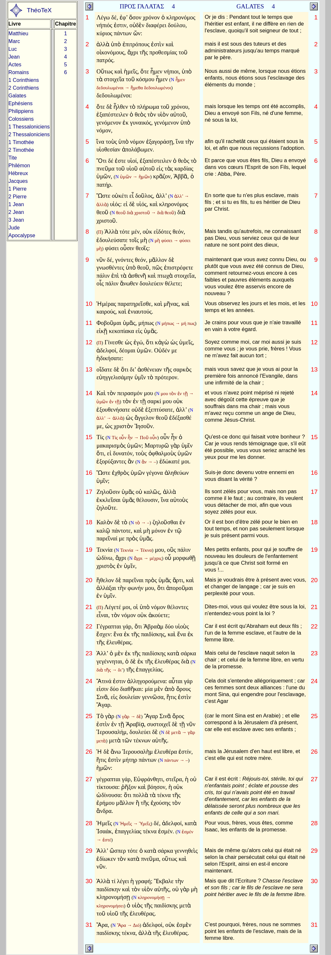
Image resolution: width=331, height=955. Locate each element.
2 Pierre (17, 196)
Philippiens (20, 111)
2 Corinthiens (23, 88)
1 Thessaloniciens (29, 126)
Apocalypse (21, 235)
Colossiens (21, 119)
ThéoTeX (39, 10)
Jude (14, 227)
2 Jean (16, 212)
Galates (17, 95)
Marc (14, 41)
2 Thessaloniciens (29, 134)
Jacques (18, 181)
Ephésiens (20, 103)
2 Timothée (21, 150)
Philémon (19, 165)
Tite (12, 158)
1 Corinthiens (23, 80)
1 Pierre (17, 189)
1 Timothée (21, 142)
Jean (14, 57)
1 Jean (16, 204)
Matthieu (18, 33)
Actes (14, 64)
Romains (18, 72)
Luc (12, 49)
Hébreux (18, 173)
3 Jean (16, 220)
